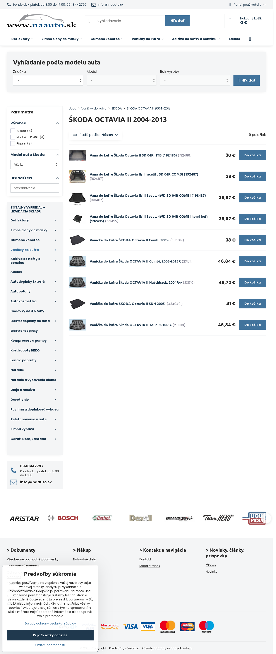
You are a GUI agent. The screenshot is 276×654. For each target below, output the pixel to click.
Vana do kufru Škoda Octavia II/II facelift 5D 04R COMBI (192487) (144, 174)
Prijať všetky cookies (50, 635)
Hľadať (177, 20)
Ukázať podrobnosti (50, 645)
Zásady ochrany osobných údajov (167, 648)
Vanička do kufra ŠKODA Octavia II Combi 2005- (129, 240)
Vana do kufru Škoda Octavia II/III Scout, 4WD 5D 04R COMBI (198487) (148, 195)
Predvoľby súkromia (124, 648)
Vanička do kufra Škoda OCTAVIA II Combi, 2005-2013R (135, 261)
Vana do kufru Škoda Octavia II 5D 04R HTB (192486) (133, 155)
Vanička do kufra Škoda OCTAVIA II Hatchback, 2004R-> (136, 282)
